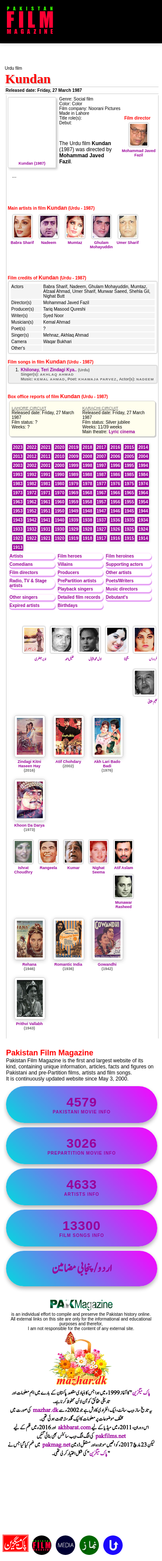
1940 (59, 520)
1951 (46, 511)
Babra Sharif (22, 240)
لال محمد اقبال (90, 656)
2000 (59, 465)
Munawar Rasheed (123, 902)
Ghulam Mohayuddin (101, 242)
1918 (87, 538)
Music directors (122, 589)
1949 (73, 511)
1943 (17, 520)
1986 (115, 474)
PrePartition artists (77, 580)
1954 (143, 502)
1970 (59, 492)
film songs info (82, 1228)
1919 (73, 538)
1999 (73, 465)
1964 (143, 492)
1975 (129, 483)
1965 (129, 492)
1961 (46, 502)
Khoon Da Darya (29, 825)
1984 (143, 474)
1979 (73, 483)
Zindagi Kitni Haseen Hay (29, 763)
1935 (129, 520)
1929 (73, 529)
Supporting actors (124, 564)
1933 (17, 529)
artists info (82, 1187)
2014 (143, 447)
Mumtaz (75, 240)
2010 (59, 456)
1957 (101, 502)
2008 (87, 456)
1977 (101, 483)
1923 (17, 538)
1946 (115, 511)
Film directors (24, 572)
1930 (59, 529)
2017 (101, 447)
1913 (17, 547)
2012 (31, 456)
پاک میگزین (141, 1393)
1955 (129, 502)
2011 (46, 456)
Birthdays (68, 605)
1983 (17, 483)
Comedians (21, 564)
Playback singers (75, 589)
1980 (59, 483)
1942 (31, 520)
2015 (129, 447)
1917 (101, 538)
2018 (87, 447)
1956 (115, 502)
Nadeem (49, 240)
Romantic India (68, 964)
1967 (101, 492)
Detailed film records (79, 597)
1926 (115, 529)
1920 (59, 538)
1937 (101, 520)
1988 (87, 474)
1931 (46, 529)
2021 (46, 447)
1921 (46, 538)
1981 (46, 483)
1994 (143, 465)
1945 (129, 511)
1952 (31, 511)
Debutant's (117, 597)
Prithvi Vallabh (29, 1024)
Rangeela (48, 865)
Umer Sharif (128, 240)
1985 (129, 474)
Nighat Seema (98, 867)
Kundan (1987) (32, 161)
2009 (73, 456)
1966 (115, 492)
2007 (101, 456)
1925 (129, 529)
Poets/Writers (119, 580)
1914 (143, 538)
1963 (17, 502)
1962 (31, 502)
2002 (31, 465)
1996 (115, 465)
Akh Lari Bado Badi (107, 763)
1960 (59, 502)
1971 (46, 492)
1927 (101, 529)
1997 (101, 465)
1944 (143, 511)
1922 (31, 538)
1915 (129, 538)
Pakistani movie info (82, 1104)
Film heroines (120, 556)
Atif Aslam (123, 865)
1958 (87, 502)
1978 (87, 483)
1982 (31, 483)
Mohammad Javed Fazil (139, 150)
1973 (17, 492)
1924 (143, 529)
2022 (31, 447)
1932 (31, 529)
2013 (17, 456)
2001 (46, 465)
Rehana (29, 964)
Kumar (73, 865)
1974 (143, 483)
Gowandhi (107, 964)
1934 (143, 520)
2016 (115, 447)
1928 (87, 529)
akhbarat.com (74, 1427)
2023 (17, 447)
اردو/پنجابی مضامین (82, 1268)
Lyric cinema (122, 431)
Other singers (24, 597)
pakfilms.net (110, 1436)
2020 (59, 447)
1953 (17, 511)
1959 (73, 502)
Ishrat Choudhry (23, 867)
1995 (129, 465)
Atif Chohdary (68, 761)
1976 (115, 483)
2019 (73, 447)
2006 (115, 456)
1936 (115, 520)
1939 (73, 520)
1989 (73, 474)
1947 (101, 511)
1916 (115, 538)
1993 (17, 474)
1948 (87, 511)
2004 (143, 456)
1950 (59, 511)
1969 (73, 492)
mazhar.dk (45, 1410)
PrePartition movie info (82, 1145)
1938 (87, 520)
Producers (68, 572)
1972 (31, 492)
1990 (59, 474)
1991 (46, 474)
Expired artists (24, 605)
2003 (17, 465)
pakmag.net (56, 1445)
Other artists (118, 572)
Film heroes (70, 556)
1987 (101, 474)
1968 (87, 492)
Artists (16, 556)
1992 (31, 474)
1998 (87, 465)
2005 (129, 456)
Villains (65, 564)
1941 (46, 520)
